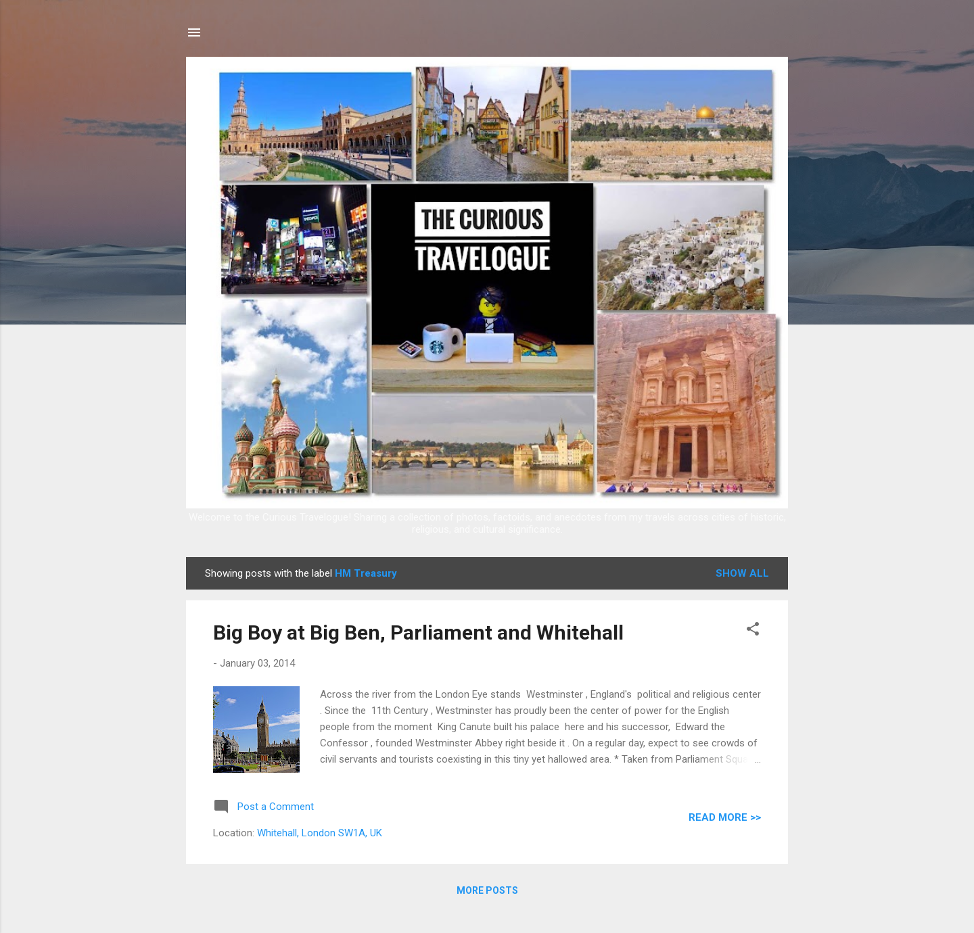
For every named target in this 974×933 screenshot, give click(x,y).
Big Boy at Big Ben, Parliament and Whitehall (418, 632)
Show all (742, 573)
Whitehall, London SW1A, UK (319, 833)
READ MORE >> (725, 817)
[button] (753, 631)
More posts (487, 890)
